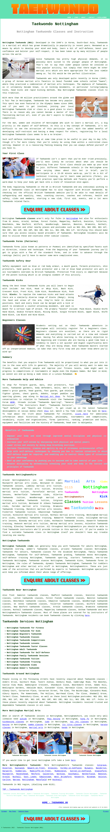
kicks (20, 90)
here (104, 411)
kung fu (84, 719)
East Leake (30, 777)
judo (47, 722)
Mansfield (41, 780)
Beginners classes (46, 331)
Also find (8, 595)
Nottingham (72, 218)
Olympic (70, 115)
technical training (46, 176)
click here (81, 414)
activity (56, 68)
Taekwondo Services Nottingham (27, 621)
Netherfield (88, 774)
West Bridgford (62, 777)
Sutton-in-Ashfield (80, 771)
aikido (23, 719)
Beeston (102, 774)
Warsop (16, 780)
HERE (12, 402)
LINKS (76, 17)
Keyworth (79, 777)
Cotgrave (101, 765)
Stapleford (100, 771)
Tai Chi (52, 74)
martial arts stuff (39, 566)
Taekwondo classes (82, 765)
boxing (5, 725)
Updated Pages (23, 811)
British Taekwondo (63, 187)
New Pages (12, 811)
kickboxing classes (13, 722)
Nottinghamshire (79, 566)
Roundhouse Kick (57, 292)
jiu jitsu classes (72, 725)
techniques (29, 139)
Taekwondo (102, 43)
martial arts (54, 84)
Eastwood (19, 768)
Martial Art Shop (50, 396)
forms (17, 247)
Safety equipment (11, 266)
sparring (57, 179)
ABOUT (83, 17)
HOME (69, 17)
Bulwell (89, 768)
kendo (64, 727)
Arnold (5, 777)
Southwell (73, 774)
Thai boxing (53, 719)
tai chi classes (79, 722)
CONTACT (91, 17)
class (70, 165)
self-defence (41, 126)
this (46, 411)
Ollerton (7, 768)
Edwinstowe (45, 777)
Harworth (7, 771)
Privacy (106, 811)
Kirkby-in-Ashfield (70, 768)
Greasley (52, 768)
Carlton (6, 780)
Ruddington (60, 771)
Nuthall (17, 777)
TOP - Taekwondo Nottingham (17, 789)
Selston (102, 777)
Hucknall (57, 780)
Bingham (91, 777)
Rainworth (7, 774)
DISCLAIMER (101, 17)
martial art (14, 45)
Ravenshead (22, 774)
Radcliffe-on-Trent (40, 771)
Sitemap (4, 811)
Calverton (48, 774)
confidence (8, 51)
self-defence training (15, 558)
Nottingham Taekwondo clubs (17, 546)
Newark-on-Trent (36, 768)
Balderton (101, 768)
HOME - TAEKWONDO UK (55, 802)
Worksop (61, 774)
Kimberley (21, 771)
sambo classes (35, 725)
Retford (35, 774)
